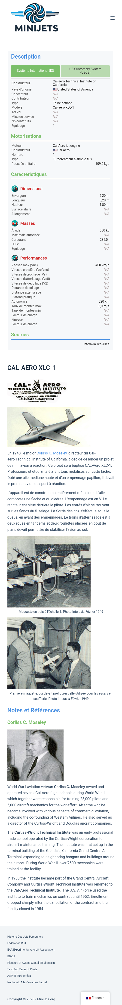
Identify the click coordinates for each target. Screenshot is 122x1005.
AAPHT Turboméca (19, 975)
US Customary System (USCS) (85, 70)
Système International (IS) (35, 70)
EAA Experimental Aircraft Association (31, 949)
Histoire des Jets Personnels (25, 936)
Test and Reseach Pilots (22, 969)
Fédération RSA (16, 943)
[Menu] (112, 18)
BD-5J (11, 956)
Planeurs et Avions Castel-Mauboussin (31, 962)
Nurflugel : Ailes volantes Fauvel (27, 982)
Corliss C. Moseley (52, 453)
